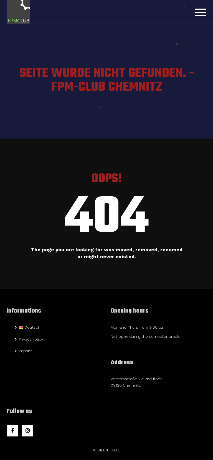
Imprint (25, 351)
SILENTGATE (109, 450)
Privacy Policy (31, 339)
